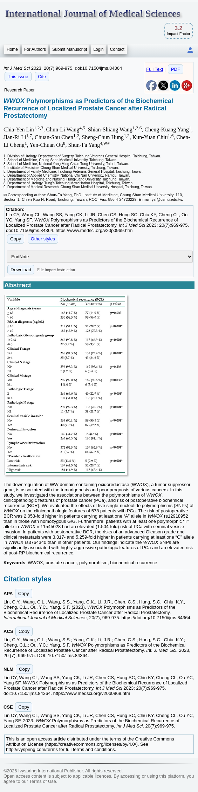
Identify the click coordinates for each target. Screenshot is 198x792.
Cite (42, 76)
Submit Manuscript (69, 49)
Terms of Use (42, 781)
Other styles (43, 238)
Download (21, 269)
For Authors (35, 49)
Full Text (154, 69)
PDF (175, 69)
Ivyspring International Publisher (50, 770)
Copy (15, 238)
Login (98, 49)
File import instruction (56, 269)
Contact (117, 49)
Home (12, 49)
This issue (18, 76)
